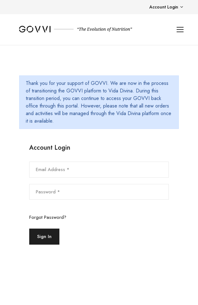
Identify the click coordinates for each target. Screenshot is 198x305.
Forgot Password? (47, 217)
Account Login (163, 7)
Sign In (44, 236)
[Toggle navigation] (180, 30)
